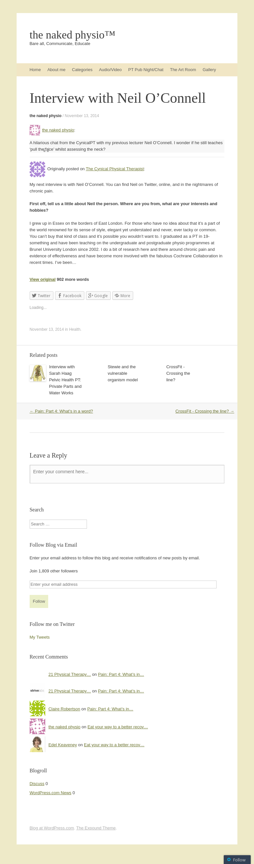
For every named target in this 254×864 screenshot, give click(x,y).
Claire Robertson (64, 708)
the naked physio (46, 116)
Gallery (209, 69)
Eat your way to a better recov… (118, 726)
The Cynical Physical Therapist (115, 168)
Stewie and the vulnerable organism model (123, 373)
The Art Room (183, 69)
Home (35, 69)
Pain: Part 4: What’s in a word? (61, 411)
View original (43, 279)
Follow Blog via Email (53, 545)
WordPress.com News (50, 792)
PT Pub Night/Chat (145, 69)
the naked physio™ (73, 34)
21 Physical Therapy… (70, 674)
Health (74, 329)
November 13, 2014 (82, 116)
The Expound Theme (96, 828)
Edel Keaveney (63, 744)
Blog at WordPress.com (52, 828)
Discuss (37, 783)
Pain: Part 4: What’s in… (121, 674)
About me (56, 69)
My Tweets (40, 637)
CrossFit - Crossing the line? (178, 373)
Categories (82, 69)
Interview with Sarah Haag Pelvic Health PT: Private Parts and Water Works (65, 379)
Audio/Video (110, 69)
